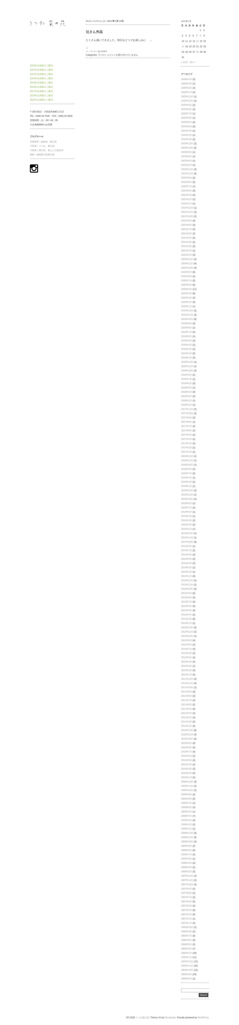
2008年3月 (186, 867)
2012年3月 (186, 666)
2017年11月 (187, 409)
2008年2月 (186, 871)
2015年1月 (186, 529)
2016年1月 (186, 486)
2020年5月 (186, 289)
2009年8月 (186, 798)
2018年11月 (187, 366)
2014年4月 (186, 563)
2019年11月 (187, 315)
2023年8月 (186, 156)
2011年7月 (186, 700)
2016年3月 (186, 482)
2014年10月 (187, 542)
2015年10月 (187, 499)
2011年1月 (186, 726)
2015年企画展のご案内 (41, 99)
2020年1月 (186, 306)
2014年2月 (186, 571)
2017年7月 (186, 426)
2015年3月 (186, 520)
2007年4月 (186, 910)
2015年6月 (186, 512)
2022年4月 (186, 195)
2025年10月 (187, 100)
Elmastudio (170, 1017)
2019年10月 (187, 319)
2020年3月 (186, 297)
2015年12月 (187, 490)
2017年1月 (186, 452)
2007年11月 (187, 880)
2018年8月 (186, 375)
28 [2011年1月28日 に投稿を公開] (197, 52)
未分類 (101, 55)
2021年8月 (186, 225)
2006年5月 (186, 944)
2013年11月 (187, 584)
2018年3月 (186, 396)
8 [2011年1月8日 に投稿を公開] (200, 35)
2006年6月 (186, 940)
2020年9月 (186, 272)
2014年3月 (186, 567)
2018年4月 (186, 392)
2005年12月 (187, 961)
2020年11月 (187, 263)
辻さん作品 (94, 32)
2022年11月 (187, 173)
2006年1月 (186, 957)
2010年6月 (186, 756)
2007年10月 (187, 884)
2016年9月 (186, 469)
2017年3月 (186, 443)
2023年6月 (186, 160)
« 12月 (184, 62)
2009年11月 (187, 786)
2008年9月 (186, 846)
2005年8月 (186, 978)
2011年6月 (186, 704)
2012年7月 (186, 649)
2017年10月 (187, 413)
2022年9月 (186, 178)
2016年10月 (187, 464)
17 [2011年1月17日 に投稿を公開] (183, 46)
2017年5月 (186, 434)
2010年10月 (187, 739)
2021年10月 (187, 216)
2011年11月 (187, 683)
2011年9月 (186, 691)
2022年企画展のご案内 (41, 70)
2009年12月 (187, 781)
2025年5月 (186, 122)
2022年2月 (186, 199)
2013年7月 (186, 601)
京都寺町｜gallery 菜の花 (43, 141)
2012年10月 (187, 636)
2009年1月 (186, 828)
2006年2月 (186, 953)
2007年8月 (186, 893)
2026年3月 (186, 83)
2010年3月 (186, 768)
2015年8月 (186, 503)
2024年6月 (186, 126)
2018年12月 (187, 362)
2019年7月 (186, 332)
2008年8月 (186, 850)
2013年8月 (186, 597)
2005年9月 (186, 974)
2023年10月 (187, 148)
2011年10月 (187, 687)
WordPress (203, 1017)
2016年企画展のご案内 (41, 95)
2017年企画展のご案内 (41, 91)
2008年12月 (187, 833)
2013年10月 (187, 589)
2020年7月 (186, 280)
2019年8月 (186, 327)
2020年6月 (186, 285)
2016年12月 (187, 456)
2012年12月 (187, 627)
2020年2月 (186, 302)
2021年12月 (187, 207)
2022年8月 (186, 182)
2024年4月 (186, 135)
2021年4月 (186, 242)
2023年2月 (186, 165)
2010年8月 (186, 747)
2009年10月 (187, 790)
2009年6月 (186, 807)
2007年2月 (186, 918)
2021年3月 (186, 246)
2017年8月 (186, 422)
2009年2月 (186, 824)
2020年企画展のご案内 (41, 78)
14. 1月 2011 (91, 51)
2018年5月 (186, 387)
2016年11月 (187, 460)
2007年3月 (186, 914)
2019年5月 (186, 340)
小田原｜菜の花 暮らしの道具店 (46, 150)
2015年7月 (186, 507)
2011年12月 (187, 679)
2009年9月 (186, 794)
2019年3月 (186, 349)
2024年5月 (186, 130)
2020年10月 (187, 267)
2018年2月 (186, 400)
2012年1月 (186, 674)
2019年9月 (186, 323)
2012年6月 (186, 653)
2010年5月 (186, 760)
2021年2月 (186, 250)
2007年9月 (186, 888)
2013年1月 (186, 623)
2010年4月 (186, 764)
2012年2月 (186, 670)
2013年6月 (186, 606)
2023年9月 (186, 152)
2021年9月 (186, 220)
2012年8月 (186, 644)
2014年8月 (186, 546)
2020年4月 (186, 293)
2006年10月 (187, 927)
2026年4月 (186, 79)
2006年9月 (186, 931)
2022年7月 (186, 186)
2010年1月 (186, 777)
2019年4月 (186, 345)
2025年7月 (186, 113)
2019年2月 (186, 353)
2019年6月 (186, 336)
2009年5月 (186, 811)
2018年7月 (186, 379)
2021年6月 (186, 233)
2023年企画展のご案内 (41, 65)
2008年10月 (187, 841)
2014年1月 (186, 576)
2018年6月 (186, 383)
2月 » (192, 62)
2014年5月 (186, 559)
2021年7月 (186, 229)
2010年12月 (187, 730)
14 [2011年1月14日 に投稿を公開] (197, 41)
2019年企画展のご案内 (41, 82)
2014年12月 (187, 533)
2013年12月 (187, 580)
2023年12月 (187, 143)
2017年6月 (186, 430)
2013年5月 (186, 610)
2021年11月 (187, 212)
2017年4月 (186, 439)
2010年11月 (187, 734)
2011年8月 (186, 696)
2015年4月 (186, 516)
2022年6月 (186, 190)
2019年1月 (186, 357)
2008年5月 (186, 858)
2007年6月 (186, 901)
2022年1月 (186, 203)
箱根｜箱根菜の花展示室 (42, 154)
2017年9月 (186, 417)
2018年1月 (186, 404)
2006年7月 (186, 936)
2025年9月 (186, 105)
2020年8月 (186, 276)
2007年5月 (186, 906)
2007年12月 (187, 876)
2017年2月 (186, 447)
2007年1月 (186, 923)
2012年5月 (186, 657)
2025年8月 (186, 109)
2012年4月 (186, 661)
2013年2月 (186, 619)
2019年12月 (187, 310)
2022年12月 (187, 169)
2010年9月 (186, 743)
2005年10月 (187, 970)
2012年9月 (186, 640)
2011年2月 (186, 721)
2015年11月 (187, 494)
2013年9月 (186, 593)
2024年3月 (186, 139)
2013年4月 (186, 614)
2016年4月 (186, 477)
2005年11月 (187, 965)
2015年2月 (186, 524)
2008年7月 (186, 854)
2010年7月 (186, 751)
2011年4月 (186, 713)
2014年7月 (186, 550)
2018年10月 (187, 370)
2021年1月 (186, 255)
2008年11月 (187, 837)
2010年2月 (186, 773)
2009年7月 (186, 803)
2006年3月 (186, 948)
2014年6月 (186, 554)
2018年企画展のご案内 (41, 87)
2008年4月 (186, 863)
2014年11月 (187, 537)
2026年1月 (186, 92)
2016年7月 (186, 473)
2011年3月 (186, 717)
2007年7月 (186, 897)
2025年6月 (186, 118)
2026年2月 (186, 88)
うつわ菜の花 (36, 9)
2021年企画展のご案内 (41, 74)
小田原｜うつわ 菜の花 (42, 146)
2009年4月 (186, 816)
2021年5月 (186, 237)
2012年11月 (187, 631)
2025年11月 (187, 96)
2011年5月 (186, 709)
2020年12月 (187, 259)
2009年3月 (186, 820)
